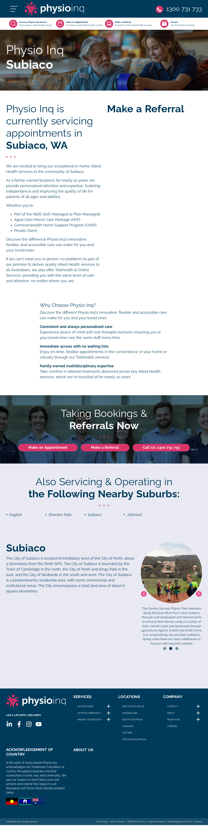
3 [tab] (176, 649)
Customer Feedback (156, 825)
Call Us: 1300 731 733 (161, 449)
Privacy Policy (102, 825)
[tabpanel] (171, 595)
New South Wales (133, 708)
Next (199, 595)
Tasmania (127, 727)
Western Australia (134, 741)
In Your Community (89, 714)
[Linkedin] (9, 727)
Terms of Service (117, 825)
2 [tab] (170, 649)
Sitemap (198, 825)
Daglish (15, 516)
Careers (172, 727)
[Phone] (178, 9)
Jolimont (134, 516)
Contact (172, 708)
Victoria (127, 734)
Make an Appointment (47, 449)
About (171, 714)
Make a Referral (105, 449)
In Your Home (85, 708)
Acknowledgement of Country (179, 825)
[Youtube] (38, 727)
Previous (144, 595)
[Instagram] (29, 727)
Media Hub (173, 721)
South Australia (132, 721)
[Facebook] (19, 727)
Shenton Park (60, 516)
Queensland (129, 714)
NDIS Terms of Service (136, 825)
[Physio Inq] (58, 9)
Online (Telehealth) (89, 721)
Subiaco (95, 516)
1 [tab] (164, 649)
